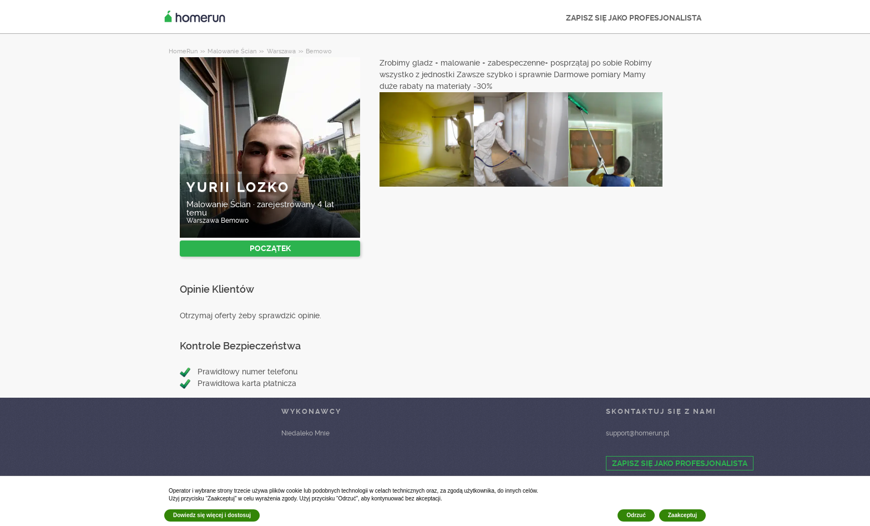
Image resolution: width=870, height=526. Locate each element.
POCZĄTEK (270, 248)
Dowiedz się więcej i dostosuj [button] (212, 515)
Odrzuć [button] (635, 515)
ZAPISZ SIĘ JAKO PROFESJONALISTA (633, 17)
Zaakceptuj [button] (682, 515)
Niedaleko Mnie (305, 433)
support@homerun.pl (637, 433)
